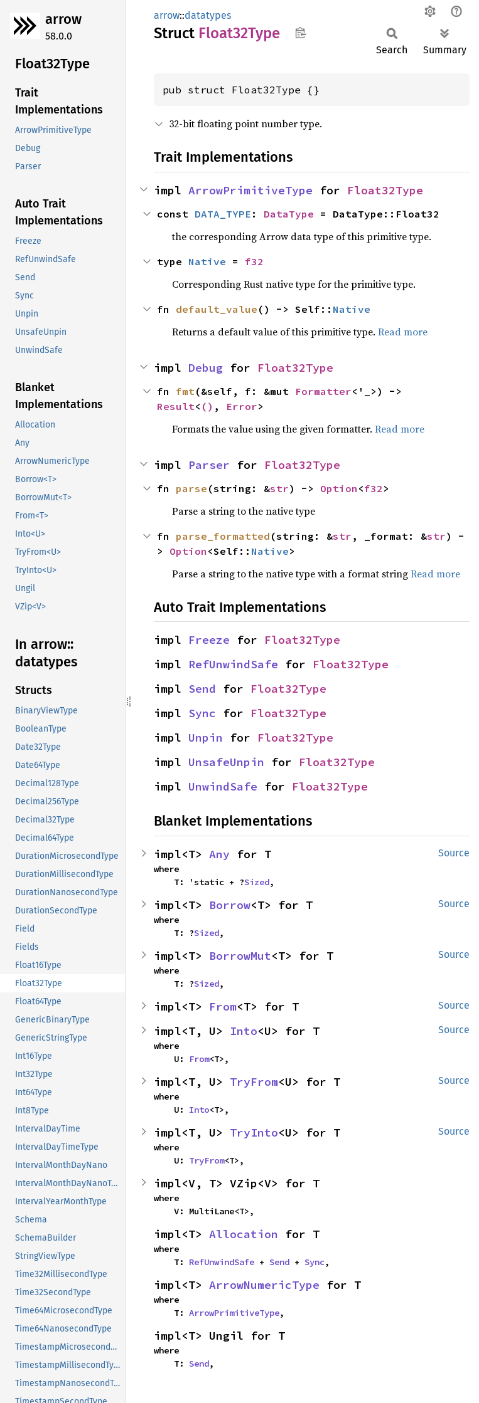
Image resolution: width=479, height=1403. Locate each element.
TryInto (254, 1132)
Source (454, 853)
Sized (256, 882)
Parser (209, 465)
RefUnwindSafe (233, 664)
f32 (254, 261)
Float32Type (385, 190)
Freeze (209, 640)
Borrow (229, 905)
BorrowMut (240, 955)
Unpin (205, 737)
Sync (202, 713)
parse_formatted (223, 536)
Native (207, 261)
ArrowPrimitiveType (250, 190)
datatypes (208, 15)
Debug (205, 367)
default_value (216, 309)
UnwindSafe (222, 786)
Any (219, 854)
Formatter (323, 391)
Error (241, 406)
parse (191, 488)
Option (339, 488)
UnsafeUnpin (226, 762)
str (279, 488)
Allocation (243, 1234)
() (207, 406)
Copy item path (300, 32)
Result (176, 406)
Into (243, 1031)
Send (202, 688)
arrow (63, 19)
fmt (185, 391)
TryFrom (254, 1082)
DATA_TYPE (223, 214)
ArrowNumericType (264, 1285)
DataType (289, 214)
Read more (403, 332)
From (223, 1006)
